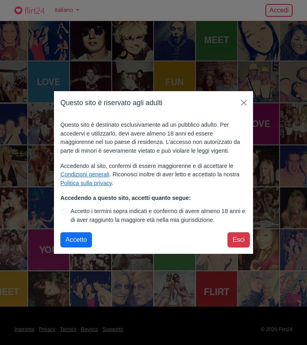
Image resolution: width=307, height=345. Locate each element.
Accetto (76, 239)
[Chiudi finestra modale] (244, 103)
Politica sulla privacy (86, 183)
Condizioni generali (84, 174)
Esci (239, 239)
